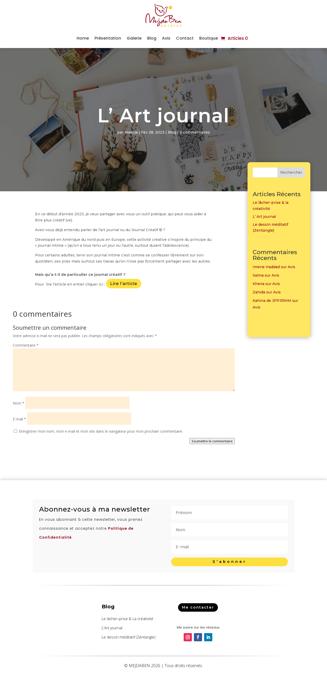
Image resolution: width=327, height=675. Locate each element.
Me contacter (198, 607)
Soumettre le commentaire (212, 441)
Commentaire (26, 345)
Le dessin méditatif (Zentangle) (129, 637)
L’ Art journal (264, 216)
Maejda (131, 132)
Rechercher (291, 172)
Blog (151, 38)
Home (83, 38)
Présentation (108, 38)
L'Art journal (112, 627)
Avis (166, 38)
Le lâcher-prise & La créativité (127, 618)
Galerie (134, 38)
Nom (18, 403)
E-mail (19, 419)
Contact (185, 38)
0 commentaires (195, 132)
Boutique (208, 38)
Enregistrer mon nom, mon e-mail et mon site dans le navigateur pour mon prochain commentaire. (101, 431)
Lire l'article (123, 283)
